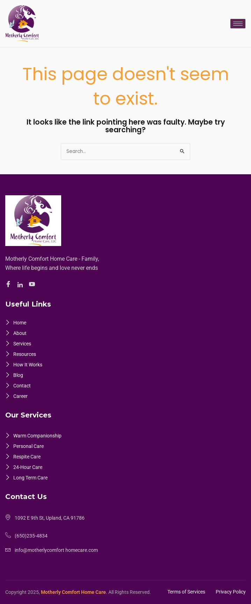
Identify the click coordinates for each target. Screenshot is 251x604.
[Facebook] (9, 285)
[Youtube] (33, 285)
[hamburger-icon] (238, 24)
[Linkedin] (21, 285)
